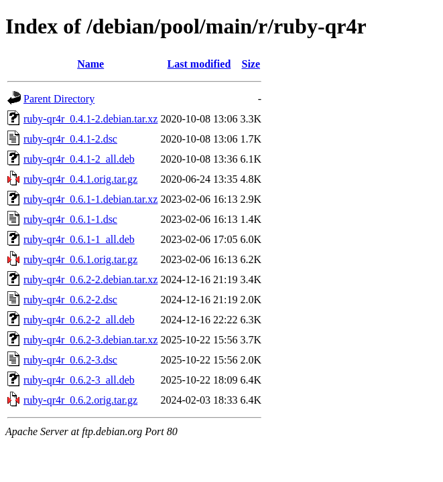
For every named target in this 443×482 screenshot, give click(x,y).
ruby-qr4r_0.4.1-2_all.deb (79, 159)
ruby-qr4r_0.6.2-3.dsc (70, 360)
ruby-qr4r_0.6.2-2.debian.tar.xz (90, 279)
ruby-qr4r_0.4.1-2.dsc (70, 139)
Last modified (199, 64)
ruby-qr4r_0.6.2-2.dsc (70, 299)
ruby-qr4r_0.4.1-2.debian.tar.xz (90, 119)
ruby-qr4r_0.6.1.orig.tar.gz (80, 259)
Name (90, 64)
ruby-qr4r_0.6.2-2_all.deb (79, 319)
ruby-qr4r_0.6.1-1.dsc (70, 219)
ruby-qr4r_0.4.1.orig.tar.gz (80, 179)
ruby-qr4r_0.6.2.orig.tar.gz (80, 400)
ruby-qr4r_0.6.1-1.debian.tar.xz (90, 199)
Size (251, 64)
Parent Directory (58, 98)
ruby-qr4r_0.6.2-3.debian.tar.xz (90, 339)
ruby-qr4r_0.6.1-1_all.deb (79, 239)
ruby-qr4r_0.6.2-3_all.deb (79, 380)
